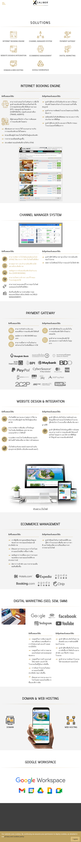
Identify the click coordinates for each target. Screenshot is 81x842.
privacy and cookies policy (14, 837)
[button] (20, 176)
